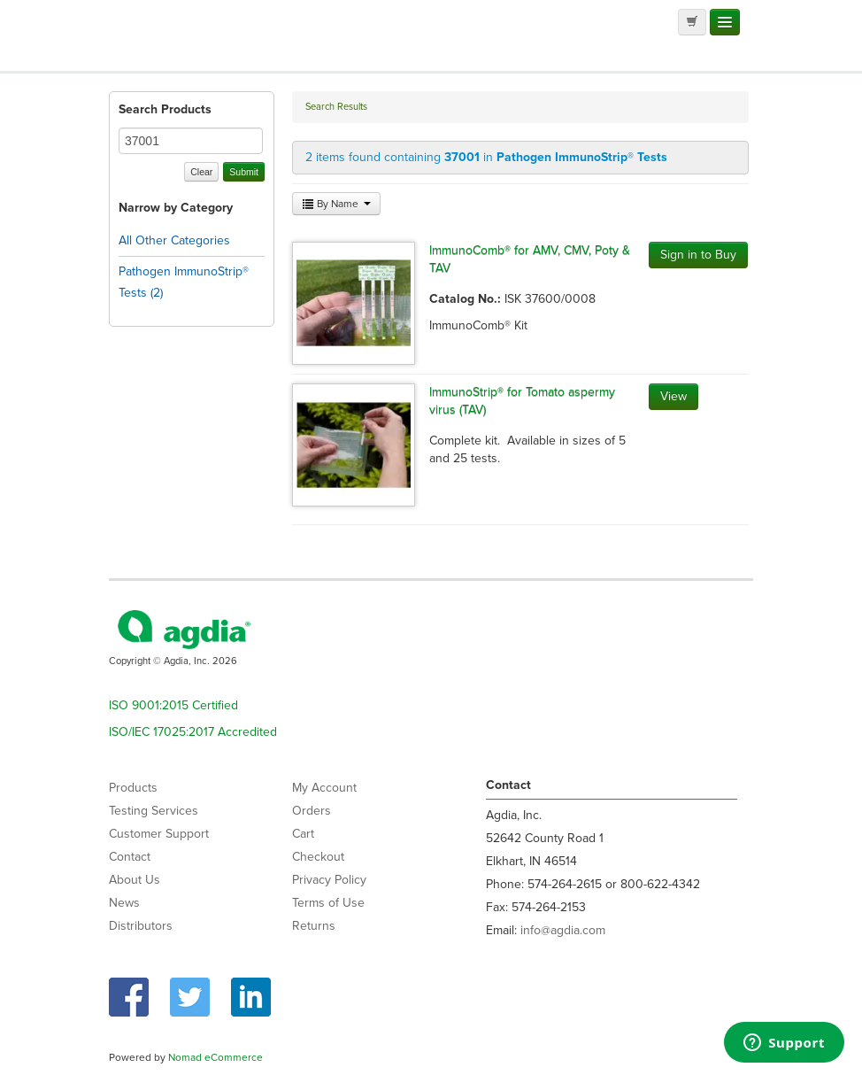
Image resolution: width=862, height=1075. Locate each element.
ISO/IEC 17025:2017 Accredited (193, 731)
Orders (311, 810)
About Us (134, 879)
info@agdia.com (562, 930)
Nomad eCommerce (215, 1057)
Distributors (141, 925)
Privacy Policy (329, 879)
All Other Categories (174, 240)
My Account (324, 787)
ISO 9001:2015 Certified (173, 705)
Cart (303, 833)
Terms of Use (328, 902)
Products (133, 787)
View (673, 396)
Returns (313, 925)
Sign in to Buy (698, 254)
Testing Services (153, 810)
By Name (336, 203)
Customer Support (159, 833)
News (124, 902)
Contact (129, 856)
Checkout (318, 856)
